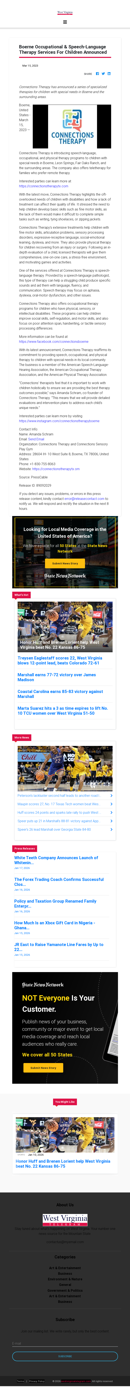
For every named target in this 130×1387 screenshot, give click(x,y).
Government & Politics (65, 1290)
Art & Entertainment (65, 1268)
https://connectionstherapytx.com (43, 186)
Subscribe (65, 1356)
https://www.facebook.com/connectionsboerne (54, 341)
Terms (20, 1381)
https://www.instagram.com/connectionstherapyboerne (59, 421)
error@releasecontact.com (84, 499)
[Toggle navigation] (65, 22)
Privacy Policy (37, 1381)
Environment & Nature (65, 1279)
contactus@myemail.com (65, 1242)
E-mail (16, 1343)
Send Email (36, 439)
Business (65, 1273)
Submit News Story (65, 563)
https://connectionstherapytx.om (56, 469)
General (65, 1285)
